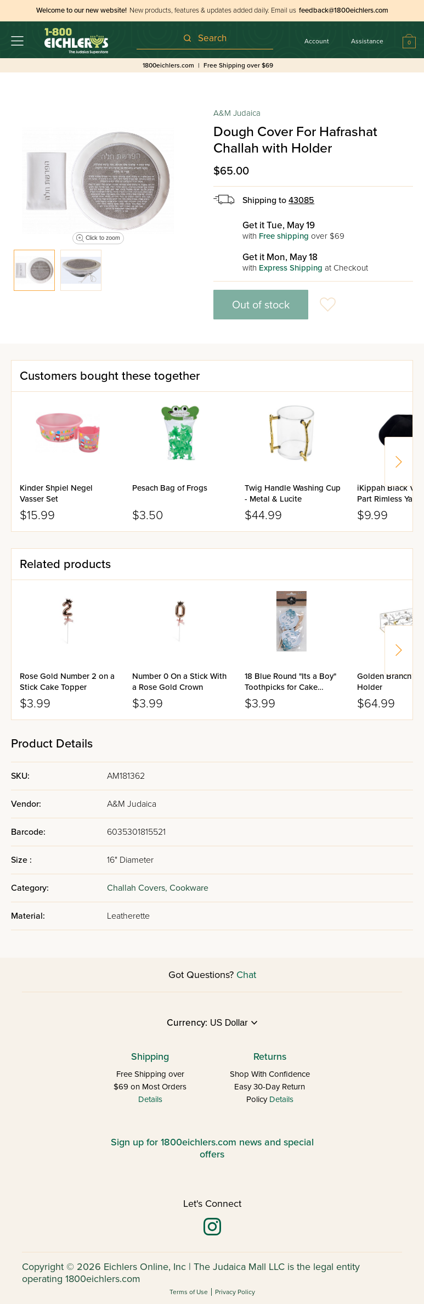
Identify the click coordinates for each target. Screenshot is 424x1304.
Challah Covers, (138, 888)
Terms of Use (188, 1292)
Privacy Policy (235, 1292)
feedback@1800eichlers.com (343, 10)
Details (150, 1099)
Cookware (188, 888)
